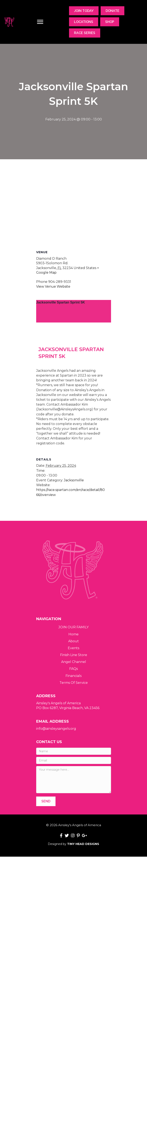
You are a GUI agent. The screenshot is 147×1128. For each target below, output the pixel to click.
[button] (46, 801)
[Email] (73, 760)
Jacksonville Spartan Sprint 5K (60, 302)
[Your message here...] (73, 779)
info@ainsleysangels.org (56, 729)
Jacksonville (74, 500)
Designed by (73, 844)
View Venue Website (53, 286)
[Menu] (40, 21)
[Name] (73, 751)
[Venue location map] (73, 204)
